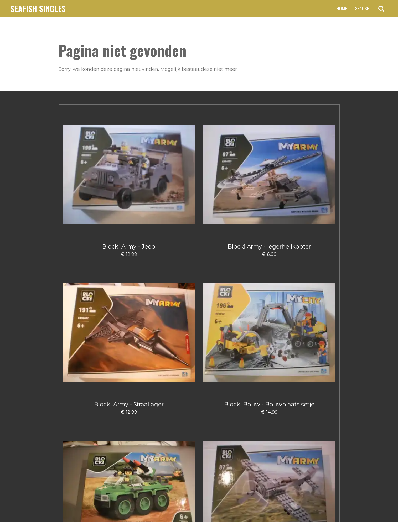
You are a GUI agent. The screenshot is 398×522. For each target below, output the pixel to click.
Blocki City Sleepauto (129, 394)
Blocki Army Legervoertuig (269, 160)
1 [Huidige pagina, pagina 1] (170, 437)
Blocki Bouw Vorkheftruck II (82, 398)
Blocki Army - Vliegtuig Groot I (129, 237)
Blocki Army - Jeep (82, 157)
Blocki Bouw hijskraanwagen (175, 321)
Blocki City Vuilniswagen (175, 398)
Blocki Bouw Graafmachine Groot (82, 321)
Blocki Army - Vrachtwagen (82, 234)
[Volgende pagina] (242, 437)
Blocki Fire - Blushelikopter (269, 398)
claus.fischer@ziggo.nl (102, 465)
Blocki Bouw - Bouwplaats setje (222, 160)
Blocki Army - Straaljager (175, 157)
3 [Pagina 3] (188, 437)
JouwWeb (329, 504)
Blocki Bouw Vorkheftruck (316, 317)
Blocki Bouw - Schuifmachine (269, 241)
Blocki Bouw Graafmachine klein (128, 321)
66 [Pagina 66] (226, 437)
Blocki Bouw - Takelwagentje (316, 241)
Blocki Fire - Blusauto (222, 394)
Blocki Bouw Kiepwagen (222, 317)
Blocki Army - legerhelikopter (129, 160)
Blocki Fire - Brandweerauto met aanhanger (316, 401)
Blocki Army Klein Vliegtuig (316, 160)
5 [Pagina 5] (207, 437)
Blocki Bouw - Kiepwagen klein (222, 237)
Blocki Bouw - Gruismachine (175, 241)
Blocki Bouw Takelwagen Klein (269, 321)
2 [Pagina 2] (179, 437)
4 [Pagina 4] (198, 437)
